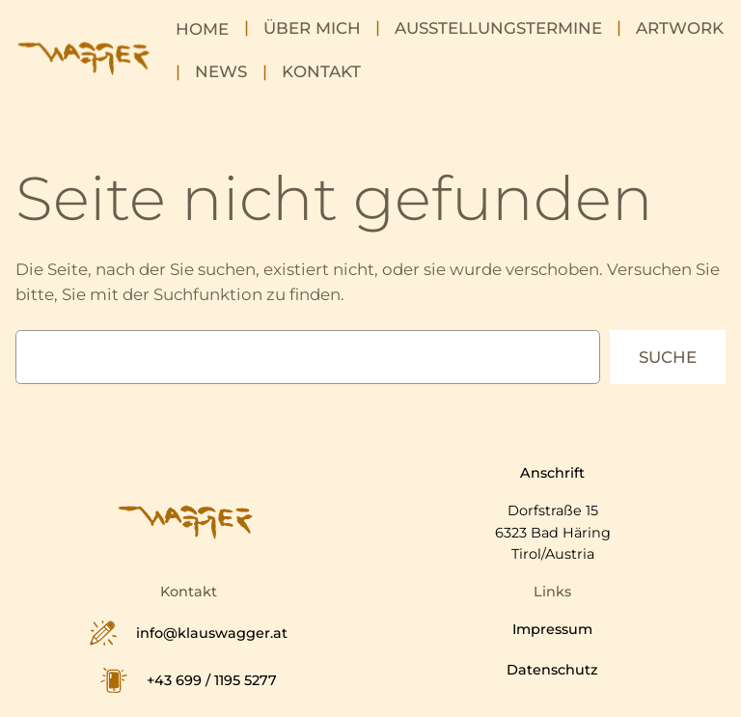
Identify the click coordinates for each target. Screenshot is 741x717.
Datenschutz (552, 669)
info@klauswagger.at (212, 633)
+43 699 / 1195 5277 (212, 680)
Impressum (552, 629)
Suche (668, 357)
